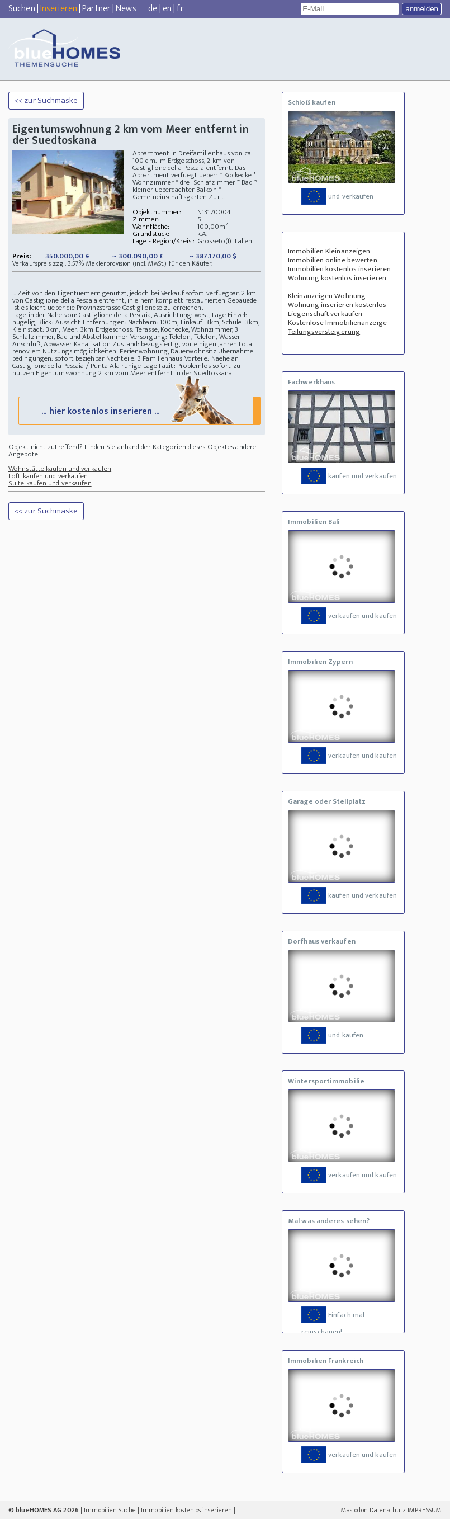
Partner (96, 8)
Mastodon (354, 1510)
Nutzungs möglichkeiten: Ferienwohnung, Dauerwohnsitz (129, 351)
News (126, 8)
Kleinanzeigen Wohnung (327, 296)
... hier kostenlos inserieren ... (138, 410)
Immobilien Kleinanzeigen (329, 251)
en (167, 8)
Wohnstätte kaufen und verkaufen (59, 469)
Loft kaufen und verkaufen (48, 476)
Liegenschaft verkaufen (325, 314)
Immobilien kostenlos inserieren (339, 269)
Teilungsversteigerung (324, 332)
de (152, 8)
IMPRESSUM (425, 1510)
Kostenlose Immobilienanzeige (337, 323)
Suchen (21, 8)
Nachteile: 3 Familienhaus (144, 358)
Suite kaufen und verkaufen (50, 483)
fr (180, 8)
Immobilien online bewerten (332, 260)
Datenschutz (388, 1510)
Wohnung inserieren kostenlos (337, 305)
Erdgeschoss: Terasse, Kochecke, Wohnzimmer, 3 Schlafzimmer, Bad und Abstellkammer (125, 333)
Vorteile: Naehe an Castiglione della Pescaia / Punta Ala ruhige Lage (125, 362)
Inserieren (58, 8)
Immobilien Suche (110, 1510)
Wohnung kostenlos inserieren (337, 278)
